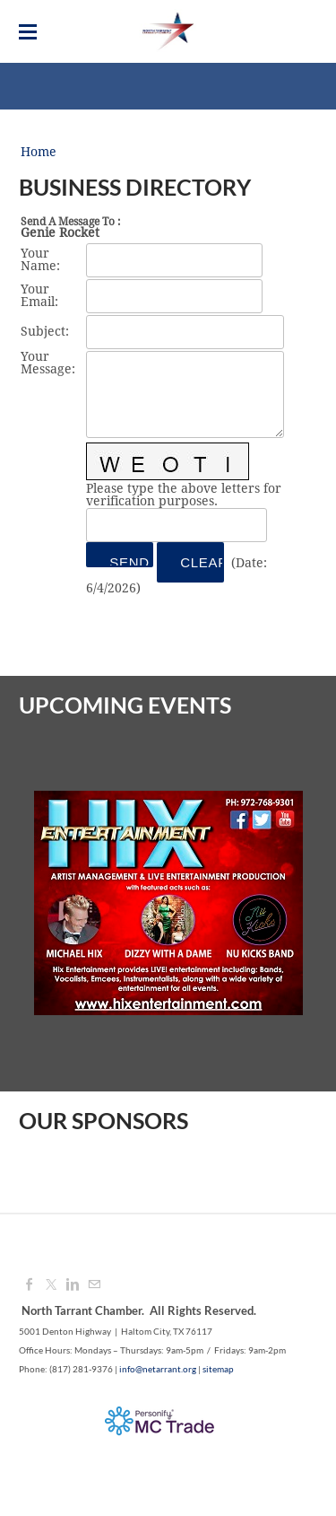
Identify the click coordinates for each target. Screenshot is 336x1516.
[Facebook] (29, 1285)
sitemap (218, 1368)
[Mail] (94, 1285)
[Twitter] (51, 1285)
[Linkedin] (72, 1285)
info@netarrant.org (157, 1368)
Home (38, 152)
